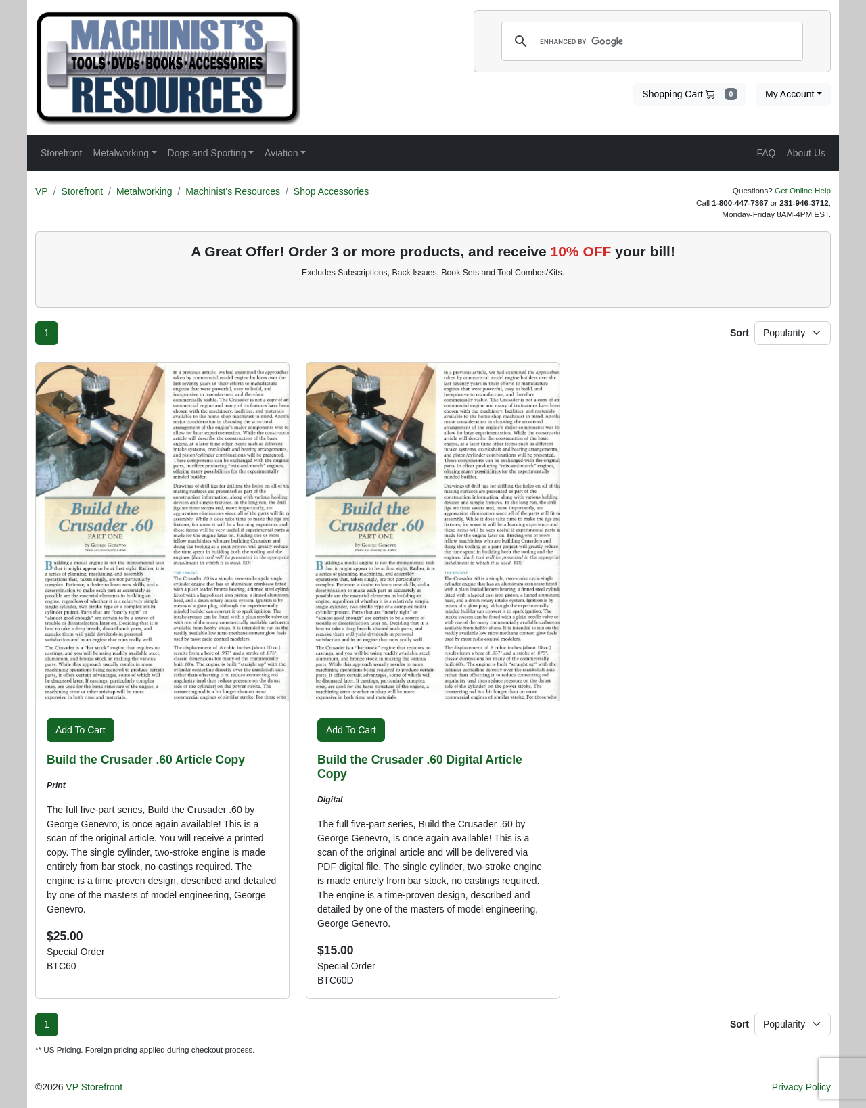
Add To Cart (80, 729)
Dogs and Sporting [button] (207, 152)
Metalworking (144, 191)
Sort (739, 332)
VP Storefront (94, 1087)
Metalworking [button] (120, 152)
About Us (805, 152)
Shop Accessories (331, 191)
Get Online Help (803, 190)
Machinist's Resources (232, 191)
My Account (789, 94)
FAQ (765, 152)
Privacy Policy (801, 1087)
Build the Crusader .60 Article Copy (146, 759)
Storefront (82, 191)
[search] (650, 41)
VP (41, 191)
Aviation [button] (281, 152)
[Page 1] (46, 333)
